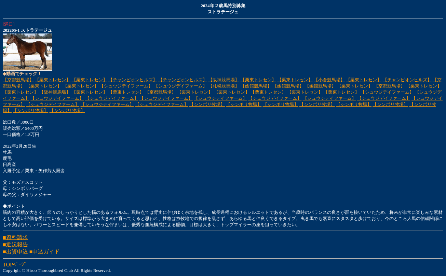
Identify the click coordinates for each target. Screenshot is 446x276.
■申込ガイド (44, 251)
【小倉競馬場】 (329, 79)
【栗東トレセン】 (52, 79)
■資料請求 (15, 237)
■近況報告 (15, 244)
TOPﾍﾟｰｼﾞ (15, 264)
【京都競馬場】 (18, 79)
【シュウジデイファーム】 (126, 85)
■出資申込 (15, 251)
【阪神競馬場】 (223, 79)
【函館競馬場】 (256, 85)
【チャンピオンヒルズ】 (132, 79)
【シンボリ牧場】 (207, 104)
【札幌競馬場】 (223, 85)
